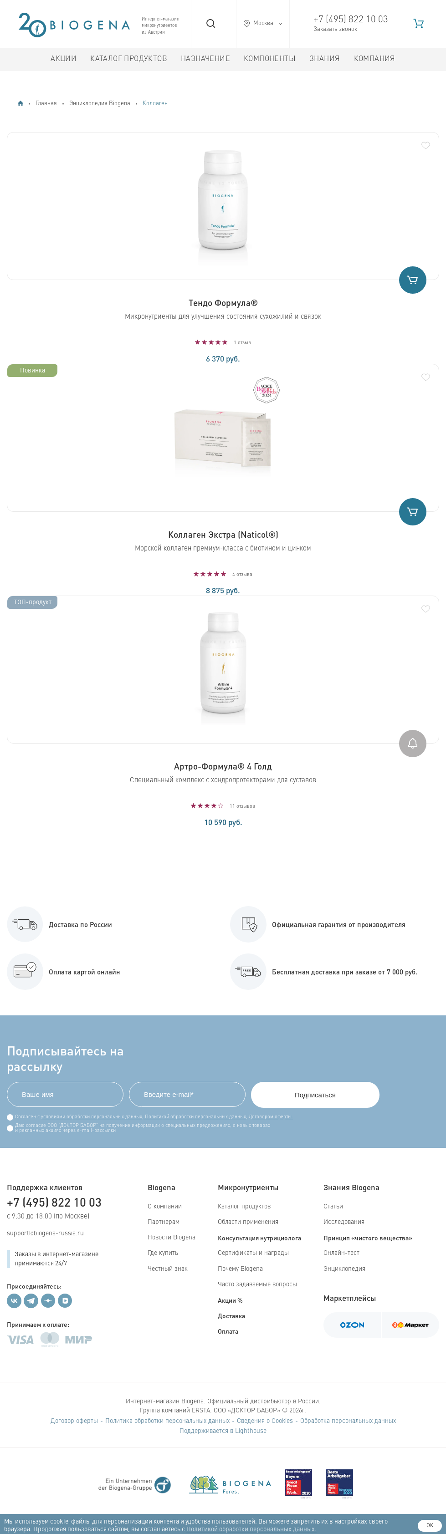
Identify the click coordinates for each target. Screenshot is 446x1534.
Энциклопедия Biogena (99, 104)
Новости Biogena (171, 1237)
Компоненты (270, 59)
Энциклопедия (344, 1269)
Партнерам (163, 1222)
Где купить (163, 1253)
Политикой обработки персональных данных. (251, 1529)
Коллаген (155, 104)
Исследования (343, 1222)
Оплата (228, 1331)
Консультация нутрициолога (259, 1237)
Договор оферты (74, 1421)
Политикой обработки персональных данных (195, 1117)
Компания (374, 59)
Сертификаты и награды (253, 1253)
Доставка (231, 1315)
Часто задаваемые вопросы (257, 1284)
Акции (64, 59)
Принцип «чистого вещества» (367, 1237)
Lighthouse (251, 1431)
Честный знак (168, 1269)
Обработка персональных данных (348, 1421)
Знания (324, 59)
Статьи (333, 1206)
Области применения (248, 1222)
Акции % (230, 1300)
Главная (46, 104)
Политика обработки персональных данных (167, 1421)
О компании (165, 1206)
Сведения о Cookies (265, 1421)
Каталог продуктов (128, 59)
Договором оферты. (271, 1117)
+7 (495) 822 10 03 (350, 20)
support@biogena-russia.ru (45, 1233)
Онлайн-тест (341, 1253)
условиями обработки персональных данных (91, 1117)
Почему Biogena (240, 1269)
